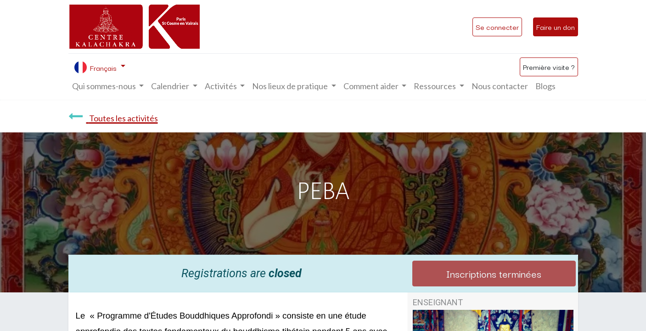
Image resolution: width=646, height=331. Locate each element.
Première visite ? (549, 66)
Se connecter (497, 26)
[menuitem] (500, 86)
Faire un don (555, 26)
